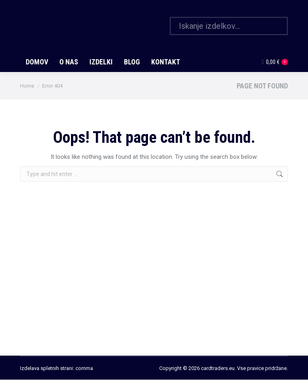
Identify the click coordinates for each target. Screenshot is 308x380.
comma (84, 368)
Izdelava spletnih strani (46, 368)
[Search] (229, 26)
